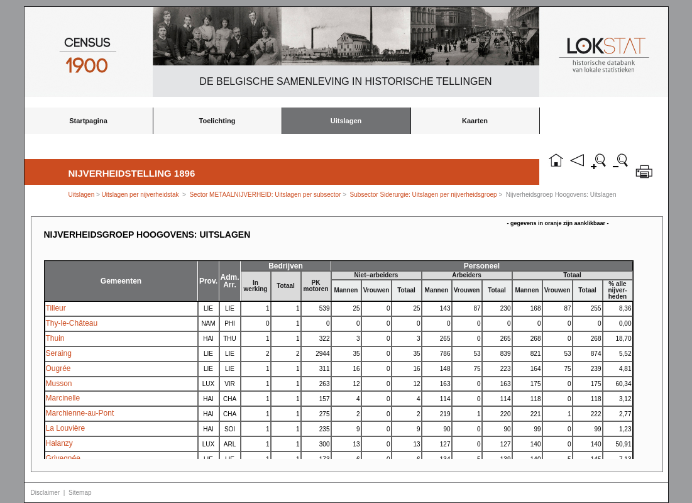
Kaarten (475, 120)
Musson (59, 383)
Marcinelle (63, 398)
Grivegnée (63, 458)
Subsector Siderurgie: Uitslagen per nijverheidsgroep (423, 194)
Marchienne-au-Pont (80, 413)
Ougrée (58, 368)
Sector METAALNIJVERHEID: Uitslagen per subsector (265, 194)
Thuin (55, 338)
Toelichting (217, 120)
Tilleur (56, 308)
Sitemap (80, 492)
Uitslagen (346, 120)
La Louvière (65, 428)
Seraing (59, 353)
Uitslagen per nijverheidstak (140, 194)
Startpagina (88, 120)
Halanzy (59, 443)
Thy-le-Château (72, 323)
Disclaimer (45, 492)
